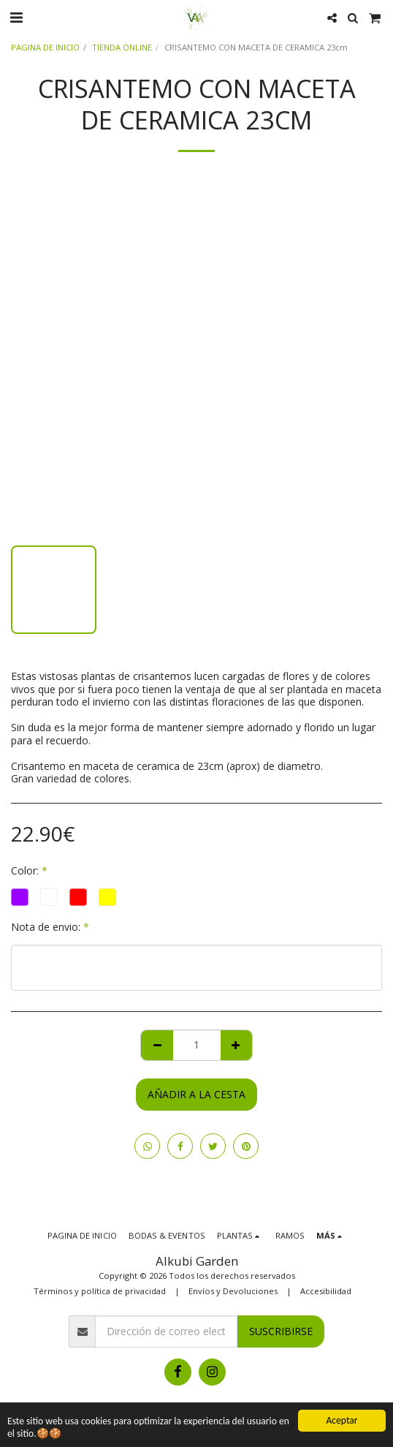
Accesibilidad (325, 1290)
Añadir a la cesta (196, 1094)
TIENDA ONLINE (122, 47)
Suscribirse (281, 1331)
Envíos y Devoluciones (233, 1290)
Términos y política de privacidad (100, 1290)
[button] (16, 17)
